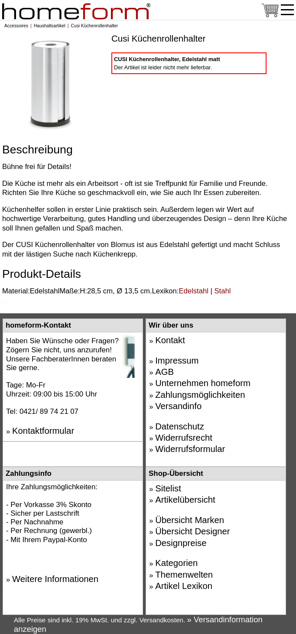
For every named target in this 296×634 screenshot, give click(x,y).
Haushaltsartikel (49, 25)
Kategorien (176, 563)
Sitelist (168, 488)
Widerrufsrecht (183, 437)
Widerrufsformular (190, 449)
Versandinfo (178, 406)
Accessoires (16, 25)
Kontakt (170, 340)
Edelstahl (193, 291)
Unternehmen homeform (202, 383)
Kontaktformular (43, 431)
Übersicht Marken (189, 520)
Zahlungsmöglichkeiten (200, 395)
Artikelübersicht (185, 499)
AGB (164, 372)
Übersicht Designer (192, 531)
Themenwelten (184, 574)
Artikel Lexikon (183, 586)
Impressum (176, 360)
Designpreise (180, 543)
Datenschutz (179, 426)
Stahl (222, 291)
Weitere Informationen (55, 579)
